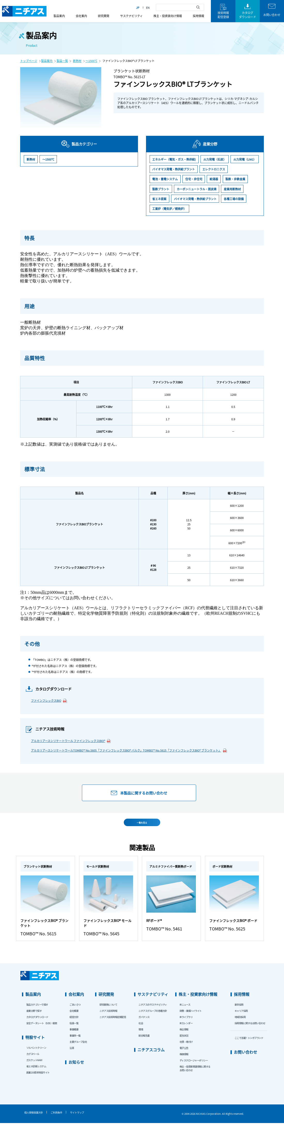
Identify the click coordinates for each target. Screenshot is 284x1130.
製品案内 (59, 16)
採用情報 (198, 16)
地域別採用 (240, 1024)
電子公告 (184, 1055)
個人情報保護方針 (33, 1119)
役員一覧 (74, 1030)
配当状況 (184, 1042)
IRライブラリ (186, 1024)
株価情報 (184, 1061)
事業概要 (74, 1036)
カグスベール (32, 1061)
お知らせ (76, 1069)
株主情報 (184, 1036)
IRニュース (185, 1011)
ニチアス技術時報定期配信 (112, 1024)
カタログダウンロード (37, 1024)
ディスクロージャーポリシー (194, 1067)
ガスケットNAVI (34, 1067)
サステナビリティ (131, 16)
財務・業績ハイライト (191, 1018)
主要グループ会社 (78, 1048)
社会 (141, 1030)
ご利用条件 (56, 1119)
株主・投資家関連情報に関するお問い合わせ (195, 1075)
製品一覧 (62, 61)
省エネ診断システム (36, 1073)
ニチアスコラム (151, 1056)
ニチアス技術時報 (108, 1018)
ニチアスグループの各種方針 (153, 1018)
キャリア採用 (241, 1018)
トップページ (28, 61)
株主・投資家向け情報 (167, 16)
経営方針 (74, 1024)
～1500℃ (91, 61)
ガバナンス (144, 1024)
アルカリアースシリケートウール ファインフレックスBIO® (71, 741)
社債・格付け (186, 1048)
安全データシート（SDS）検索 (41, 1030)
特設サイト (35, 1044)
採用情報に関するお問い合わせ (250, 1030)
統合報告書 (144, 1042)
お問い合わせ (245, 1059)
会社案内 (81, 16)
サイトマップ (77, 1119)
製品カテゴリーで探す (37, 1011)
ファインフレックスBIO (49, 700)
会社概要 (74, 1018)
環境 (141, 1036)
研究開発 (103, 16)
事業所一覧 (75, 1042)
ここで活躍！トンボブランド (249, 1045)
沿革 (72, 1055)
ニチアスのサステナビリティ (153, 1011)
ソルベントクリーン (36, 1054)
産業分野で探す (34, 1018)
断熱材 (77, 61)
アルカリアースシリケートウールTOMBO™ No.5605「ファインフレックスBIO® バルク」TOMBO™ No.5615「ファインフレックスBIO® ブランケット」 (129, 750)
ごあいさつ (75, 1011)
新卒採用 (239, 1011)
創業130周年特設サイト (38, 1079)
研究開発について (108, 1011)
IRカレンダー (186, 1030)
